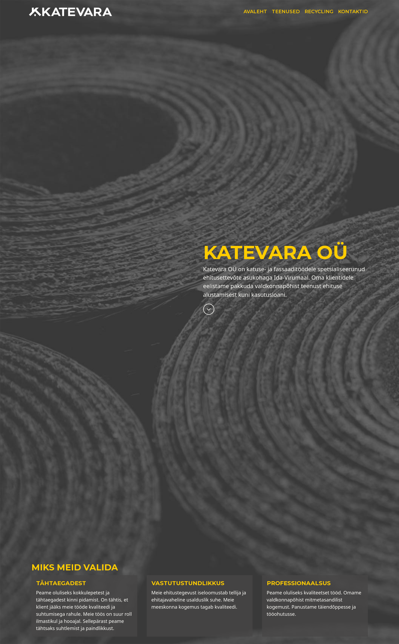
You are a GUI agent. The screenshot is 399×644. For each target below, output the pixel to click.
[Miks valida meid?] (208, 309)
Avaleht (255, 12)
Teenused (286, 12)
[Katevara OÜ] (73, 12)
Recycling (319, 12)
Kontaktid (353, 12)
